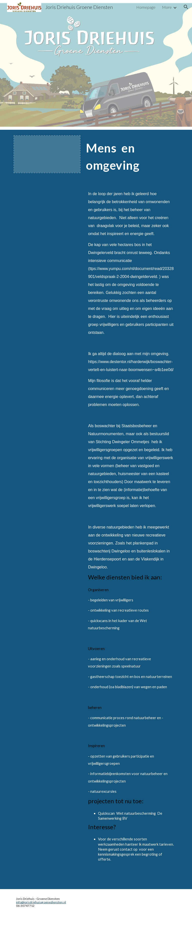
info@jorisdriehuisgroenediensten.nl (41, 902)
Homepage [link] (146, 7)
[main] (131, 161)
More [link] (167, 7)
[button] (186, 7)
